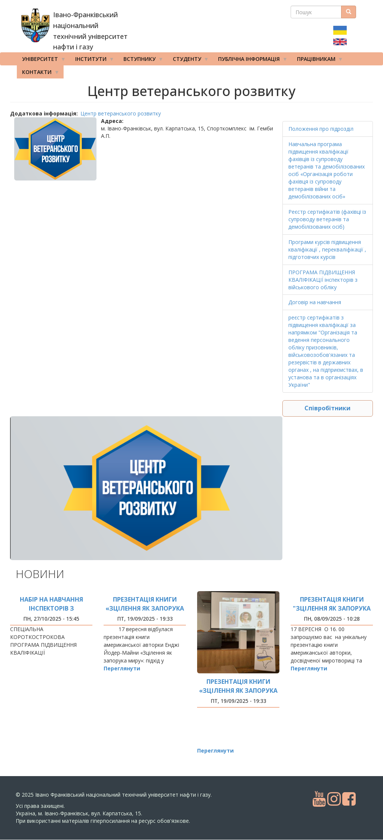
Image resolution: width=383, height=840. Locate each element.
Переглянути (122, 668)
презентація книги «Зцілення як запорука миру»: (144, 608)
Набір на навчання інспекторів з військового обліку (51, 608)
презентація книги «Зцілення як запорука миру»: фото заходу (238, 690)
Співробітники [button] (327, 408)
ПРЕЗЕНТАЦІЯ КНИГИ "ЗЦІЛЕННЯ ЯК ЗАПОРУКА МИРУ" (332, 608)
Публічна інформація (250, 60)
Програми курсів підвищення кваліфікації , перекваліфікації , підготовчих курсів (327, 249)
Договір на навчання (314, 302)
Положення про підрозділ (320, 128)
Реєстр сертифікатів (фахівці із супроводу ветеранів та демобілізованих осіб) (327, 219)
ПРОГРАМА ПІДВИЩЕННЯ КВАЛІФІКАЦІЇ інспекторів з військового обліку (323, 280)
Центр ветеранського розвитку (120, 113)
